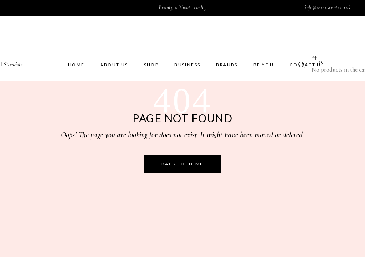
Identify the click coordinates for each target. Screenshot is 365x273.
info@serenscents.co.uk (328, 7)
